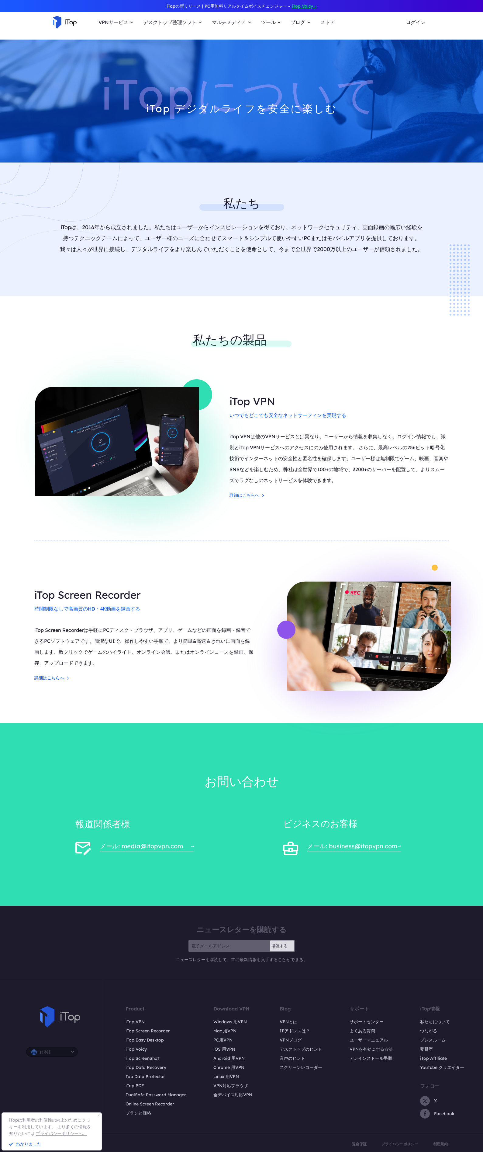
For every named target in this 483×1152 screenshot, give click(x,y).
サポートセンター (367, 1021)
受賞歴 (426, 1049)
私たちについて (435, 1021)
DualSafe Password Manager (156, 1095)
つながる (428, 1031)
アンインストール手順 (371, 1058)
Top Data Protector (145, 1076)
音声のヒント (292, 1058)
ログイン (415, 22)
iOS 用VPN (224, 1049)
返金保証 (359, 1144)
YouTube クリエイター (442, 1067)
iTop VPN (135, 1021)
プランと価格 (138, 1113)
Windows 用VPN (230, 1021)
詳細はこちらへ (246, 495)
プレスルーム (433, 1040)
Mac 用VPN (224, 1031)
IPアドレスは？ (295, 1031)
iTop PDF (135, 1085)
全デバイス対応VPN (232, 1095)
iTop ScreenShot (142, 1058)
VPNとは (288, 1021)
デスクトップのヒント (301, 1049)
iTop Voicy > (304, 6)
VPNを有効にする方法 (371, 1049)
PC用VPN (223, 1040)
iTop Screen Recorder (148, 1031)
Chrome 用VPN (228, 1067)
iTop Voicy (136, 1049)
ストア (327, 22)
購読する (280, 945)
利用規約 (440, 1144)
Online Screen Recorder (150, 1104)
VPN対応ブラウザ (230, 1085)
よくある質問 (362, 1031)
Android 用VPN (229, 1058)
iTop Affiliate (433, 1058)
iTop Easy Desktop (145, 1040)
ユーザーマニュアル (369, 1040)
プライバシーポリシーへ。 (61, 1133)
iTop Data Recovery (146, 1067)
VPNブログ (291, 1040)
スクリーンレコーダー (301, 1067)
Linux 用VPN (226, 1076)
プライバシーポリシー (399, 1144)
